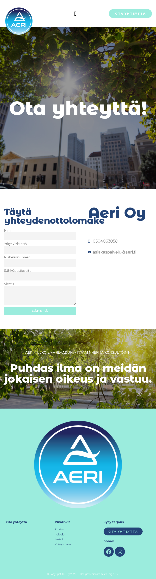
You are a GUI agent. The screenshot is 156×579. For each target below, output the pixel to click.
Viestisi (9, 284)
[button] (75, 13)
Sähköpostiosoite (17, 270)
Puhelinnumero (17, 257)
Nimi (7, 230)
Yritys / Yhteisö (15, 244)
